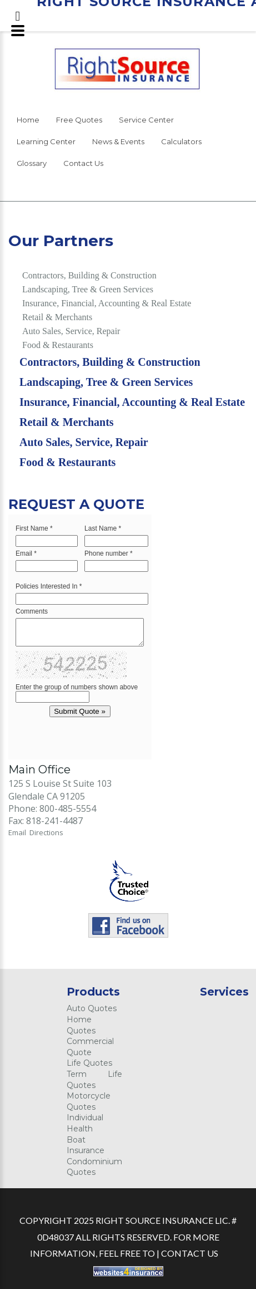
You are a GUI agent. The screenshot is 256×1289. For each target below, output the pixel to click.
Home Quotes (81, 1025)
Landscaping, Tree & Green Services (87, 289)
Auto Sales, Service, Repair (71, 331)
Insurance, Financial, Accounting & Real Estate (106, 303)
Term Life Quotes (94, 1079)
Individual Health (85, 1123)
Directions (46, 832)
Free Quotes (79, 119)
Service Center (146, 119)
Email (18, 832)
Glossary (32, 163)
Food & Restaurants (57, 345)
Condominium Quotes (94, 1167)
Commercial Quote (90, 1046)
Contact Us (83, 163)
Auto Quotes (92, 1008)
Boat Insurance (85, 1145)
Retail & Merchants (57, 317)
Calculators (181, 141)
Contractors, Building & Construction (89, 275)
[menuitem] (28, 122)
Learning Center (46, 141)
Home (28, 119)
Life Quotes (89, 1063)
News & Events (118, 141)
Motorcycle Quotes (89, 1101)
